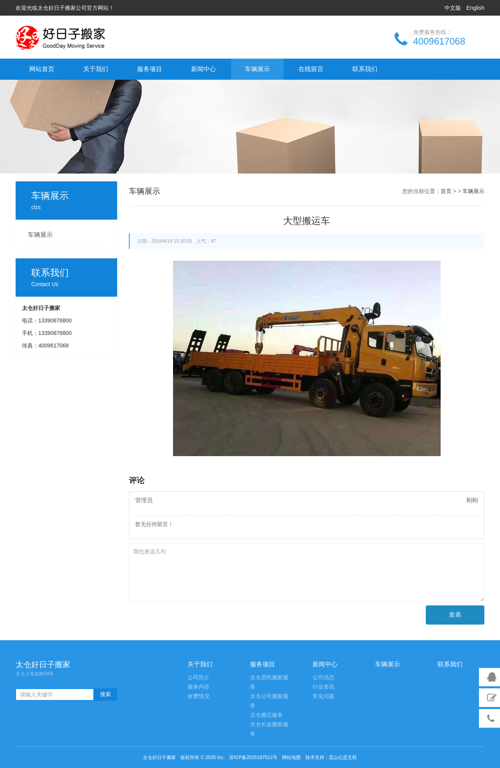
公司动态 (323, 677)
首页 (446, 191)
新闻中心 (203, 69)
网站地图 (291, 757)
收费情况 (198, 696)
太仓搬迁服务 (266, 715)
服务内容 (198, 687)
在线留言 (310, 69)
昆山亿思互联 (343, 757)
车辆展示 (257, 69)
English (475, 8)
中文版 (453, 8)
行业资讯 (323, 687)
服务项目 (149, 69)
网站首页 (41, 69)
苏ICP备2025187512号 (253, 757)
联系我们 (364, 69)
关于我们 (95, 69)
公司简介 (198, 677)
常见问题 (323, 696)
